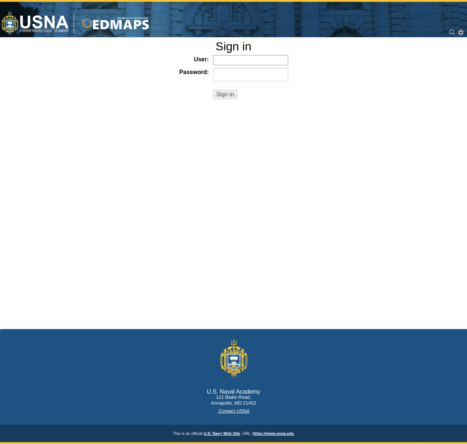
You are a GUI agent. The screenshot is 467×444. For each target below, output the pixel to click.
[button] (225, 94)
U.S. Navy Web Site (222, 433)
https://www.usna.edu (273, 433)
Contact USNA (233, 411)
